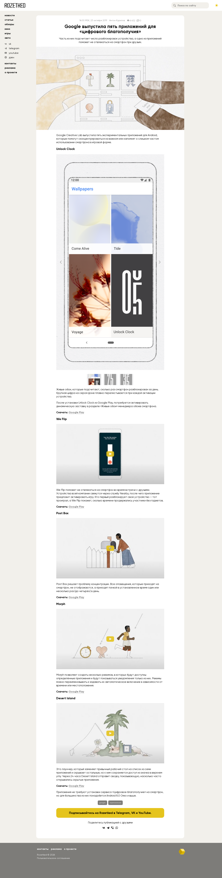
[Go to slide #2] (110, 379)
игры (8, 33)
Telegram (123, 813)
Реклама (10, 67)
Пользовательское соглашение (53, 858)
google (102, 803)
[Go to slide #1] (94, 379)
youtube (13, 52)
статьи (9, 19)
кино (7, 28)
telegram (14, 48)
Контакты (10, 63)
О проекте (11, 72)
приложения (115, 803)
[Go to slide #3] (126, 379)
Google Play (76, 412)
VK (133, 813)
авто (8, 37)
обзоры (9, 24)
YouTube (144, 813)
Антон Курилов (117, 20)
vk (10, 43)
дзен (11, 57)
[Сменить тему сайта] (217, 5)
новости (10, 15)
